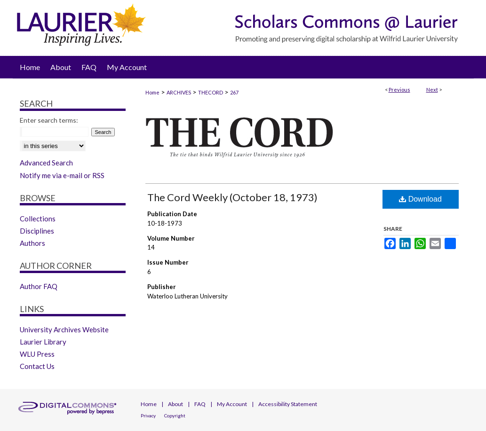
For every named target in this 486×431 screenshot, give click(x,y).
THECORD (210, 92)
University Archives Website (64, 329)
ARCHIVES (179, 92)
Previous (399, 89)
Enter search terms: (49, 120)
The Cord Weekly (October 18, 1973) (232, 197)
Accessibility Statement (287, 403)
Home (152, 92)
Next (432, 89)
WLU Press (37, 354)
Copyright (174, 415)
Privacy (148, 415)
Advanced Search (46, 162)
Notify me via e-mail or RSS (62, 175)
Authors (32, 243)
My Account (232, 403)
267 (234, 92)
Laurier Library (43, 341)
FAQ (200, 403)
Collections (38, 218)
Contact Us (37, 366)
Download (420, 199)
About (175, 403)
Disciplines (37, 231)
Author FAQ (38, 286)
